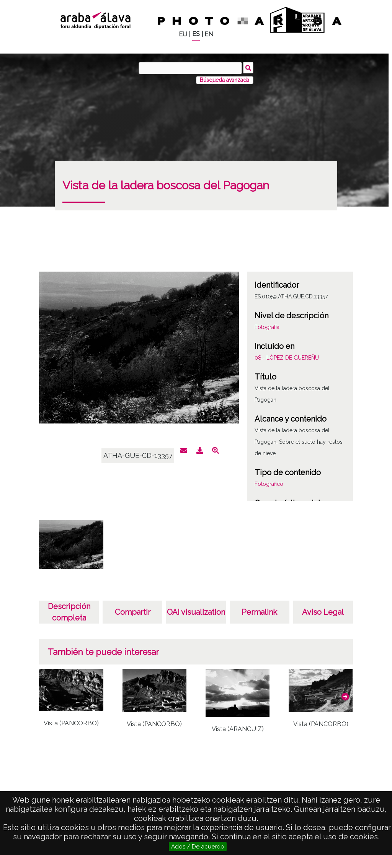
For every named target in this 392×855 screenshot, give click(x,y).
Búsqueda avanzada (224, 80)
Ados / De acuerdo (197, 846)
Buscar (248, 67)
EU (183, 34)
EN (208, 34)
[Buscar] (190, 68)
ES (196, 33)
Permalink (259, 612)
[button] (345, 696)
